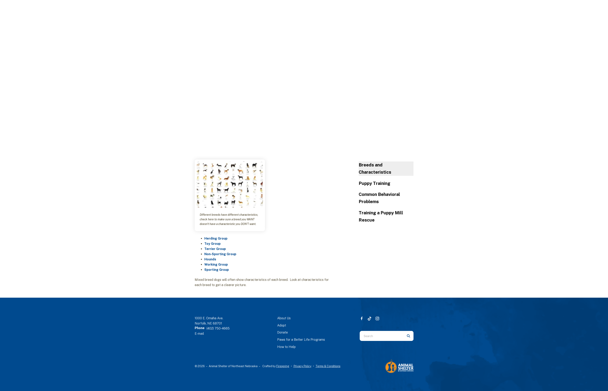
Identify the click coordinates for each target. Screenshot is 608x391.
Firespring (282, 366)
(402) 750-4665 (218, 328)
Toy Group (212, 244)
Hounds (210, 259)
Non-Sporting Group (220, 254)
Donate (282, 332)
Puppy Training (374, 183)
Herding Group (215, 238)
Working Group (216, 264)
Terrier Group (215, 249)
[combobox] (381, 336)
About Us (284, 318)
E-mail (199, 334)
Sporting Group (216, 270)
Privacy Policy (302, 366)
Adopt (281, 325)
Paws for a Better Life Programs (301, 340)
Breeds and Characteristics (375, 168)
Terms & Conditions (328, 366)
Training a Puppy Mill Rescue (381, 216)
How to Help (286, 347)
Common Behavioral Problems (379, 198)
